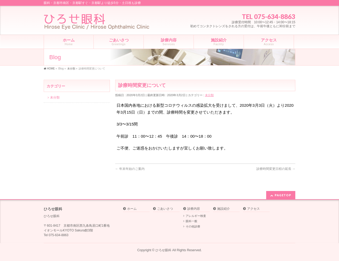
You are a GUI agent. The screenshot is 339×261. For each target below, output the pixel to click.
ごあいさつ (165, 209)
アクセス (253, 209)
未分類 (209, 95)
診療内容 (193, 209)
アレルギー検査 (196, 215)
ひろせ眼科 (163, 250)
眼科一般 (191, 221)
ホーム (132, 209)
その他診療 (193, 226)
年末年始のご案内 (130, 169)
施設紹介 (223, 209)
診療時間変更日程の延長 (275, 169)
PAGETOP (283, 195)
